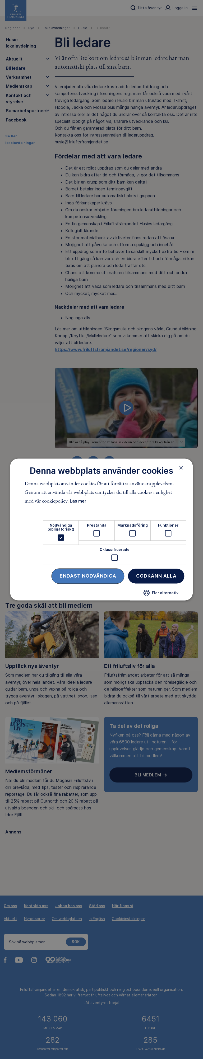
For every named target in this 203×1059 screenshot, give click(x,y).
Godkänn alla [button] (156, 576)
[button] (161, 595)
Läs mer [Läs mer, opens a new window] (78, 501)
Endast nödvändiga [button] (88, 576)
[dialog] (101, 529)
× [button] (181, 467)
